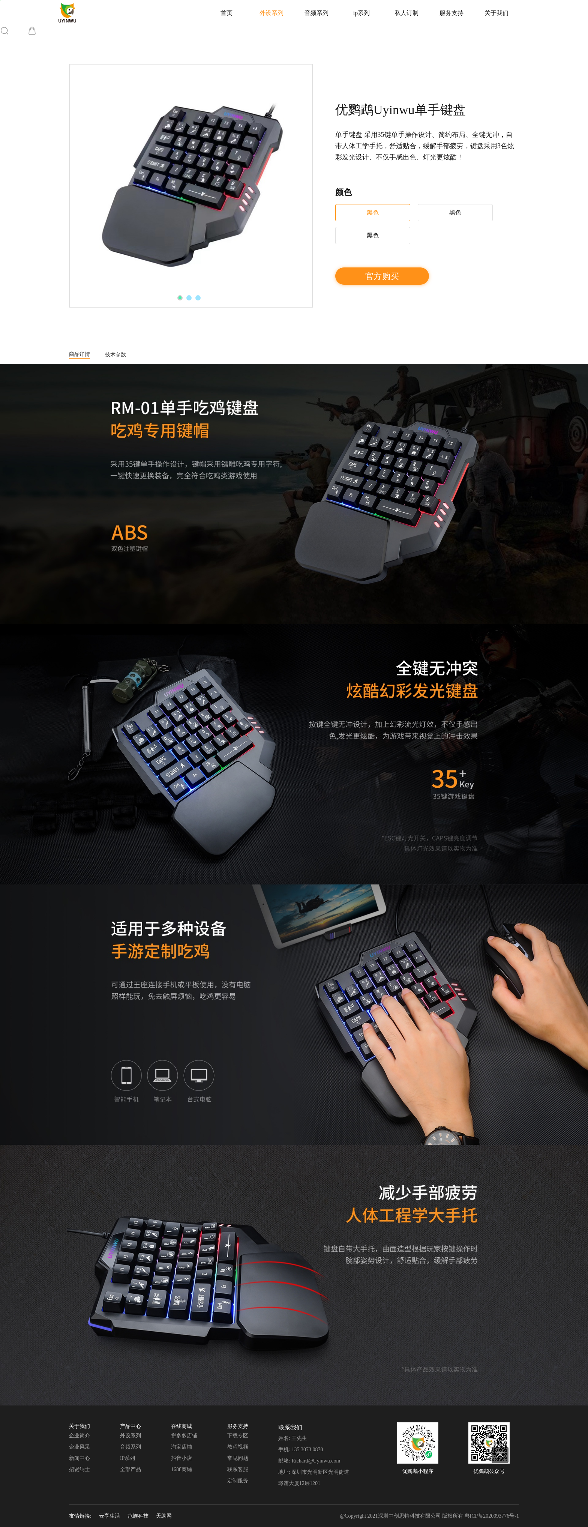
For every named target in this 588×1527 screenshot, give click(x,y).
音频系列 (316, 13)
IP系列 (127, 1458)
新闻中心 (79, 1458)
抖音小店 (181, 1458)
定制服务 (237, 1480)
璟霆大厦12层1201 (299, 1483)
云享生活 (109, 1516)
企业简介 (79, 1435)
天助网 (164, 1516)
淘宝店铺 (181, 1447)
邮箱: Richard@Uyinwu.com (309, 1461)
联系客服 (237, 1469)
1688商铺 (181, 1469)
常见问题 (237, 1458)
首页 (226, 13)
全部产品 (130, 1469)
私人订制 (406, 13)
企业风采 (79, 1447)
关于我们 (496, 13)
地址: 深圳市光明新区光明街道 (313, 1472)
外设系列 (272, 13)
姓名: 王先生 (292, 1438)
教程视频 (237, 1447)
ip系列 (361, 13)
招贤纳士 (79, 1469)
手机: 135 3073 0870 (300, 1449)
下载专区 (237, 1435)
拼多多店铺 (184, 1435)
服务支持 (452, 13)
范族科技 (138, 1516)
